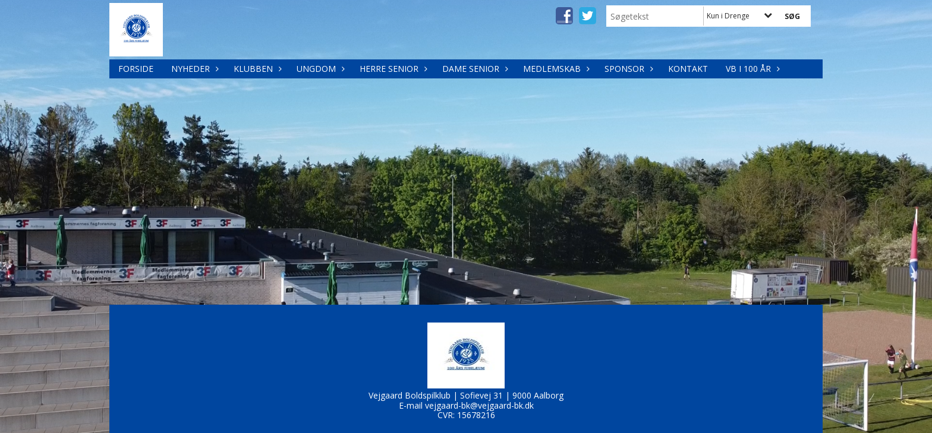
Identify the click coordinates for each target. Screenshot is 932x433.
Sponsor (627, 68)
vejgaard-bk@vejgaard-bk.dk (479, 405)
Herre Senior (392, 68)
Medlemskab (555, 68)
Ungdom (319, 68)
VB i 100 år (751, 68)
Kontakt (688, 68)
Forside (135, 68)
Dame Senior (473, 68)
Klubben (256, 68)
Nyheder (193, 68)
